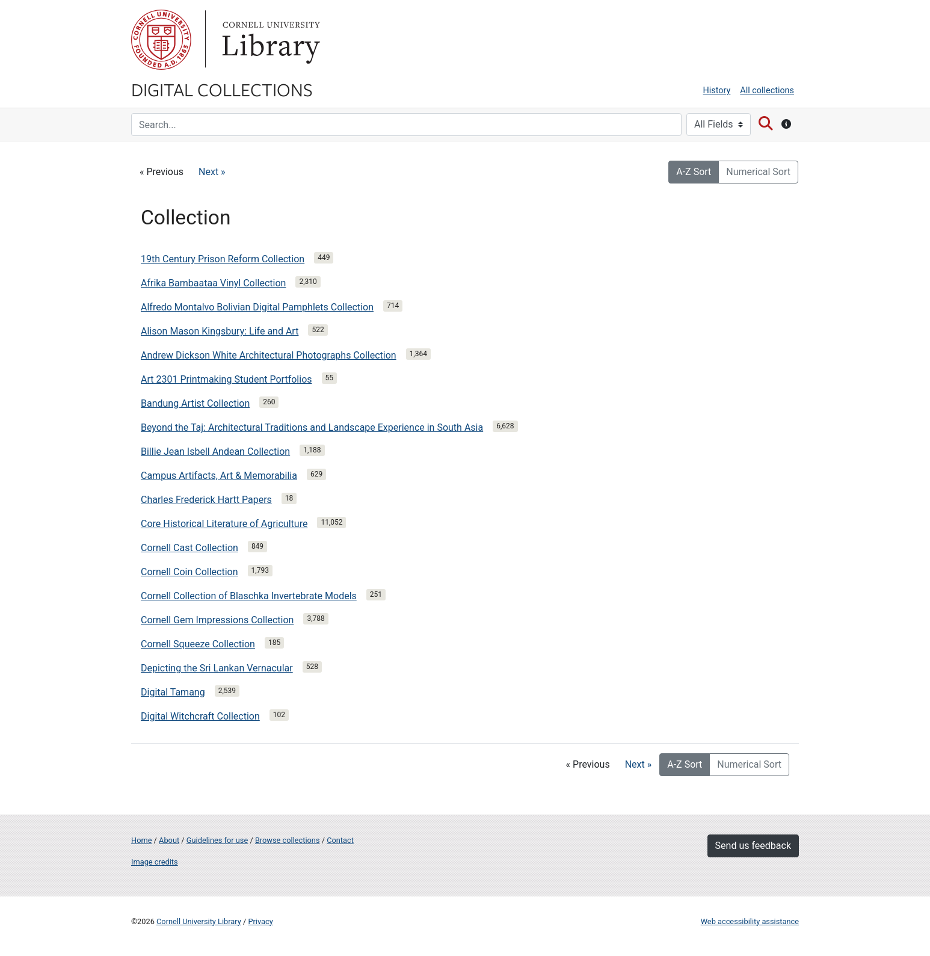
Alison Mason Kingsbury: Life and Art (219, 331)
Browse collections (287, 840)
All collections (767, 90)
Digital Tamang (173, 692)
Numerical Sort (758, 171)
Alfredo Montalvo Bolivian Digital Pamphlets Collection (257, 307)
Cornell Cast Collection (189, 548)
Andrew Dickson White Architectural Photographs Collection (268, 355)
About (169, 840)
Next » (212, 171)
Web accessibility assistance (750, 921)
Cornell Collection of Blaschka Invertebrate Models (249, 596)
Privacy (260, 921)
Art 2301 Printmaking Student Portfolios (226, 379)
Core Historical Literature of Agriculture (224, 523)
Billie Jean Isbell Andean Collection (215, 451)
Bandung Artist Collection (195, 403)
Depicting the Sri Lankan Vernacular (217, 668)
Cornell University (161, 40)
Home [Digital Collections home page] (141, 840)
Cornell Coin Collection (189, 572)
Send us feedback (753, 845)
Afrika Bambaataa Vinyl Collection (213, 283)
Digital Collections (222, 89)
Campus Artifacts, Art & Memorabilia (219, 475)
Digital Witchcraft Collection (200, 716)
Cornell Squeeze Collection (198, 644)
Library (269, 40)
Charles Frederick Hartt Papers (206, 499)
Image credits (154, 861)
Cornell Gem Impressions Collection (217, 620)
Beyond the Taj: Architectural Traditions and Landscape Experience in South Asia (312, 427)
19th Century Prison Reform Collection (222, 259)
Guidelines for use (217, 840)
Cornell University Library (198, 921)
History (717, 90)
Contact (340, 840)
